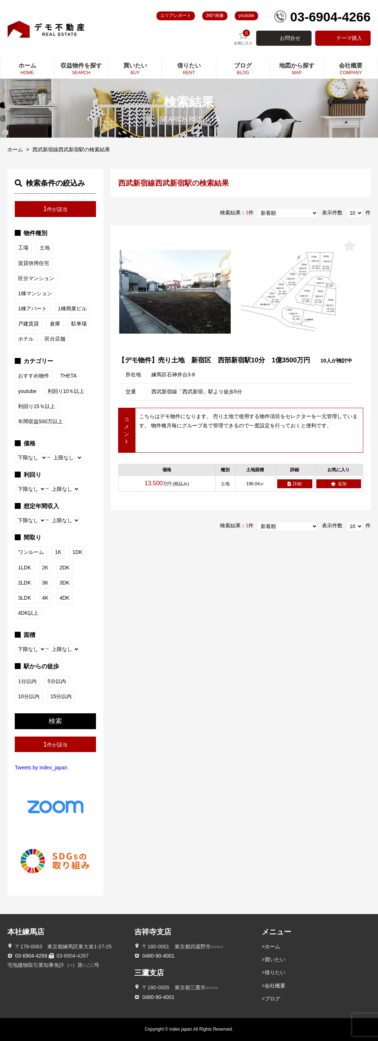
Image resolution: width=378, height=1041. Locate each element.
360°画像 (215, 15)
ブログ (272, 999)
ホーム (15, 149)
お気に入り (243, 37)
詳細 (295, 483)
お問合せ (290, 38)
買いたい (275, 959)
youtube (246, 15)
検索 (55, 721)
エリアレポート (175, 15)
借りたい (275, 972)
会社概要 (275, 986)
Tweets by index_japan (41, 768)
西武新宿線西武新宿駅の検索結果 (71, 149)
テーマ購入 (349, 38)
